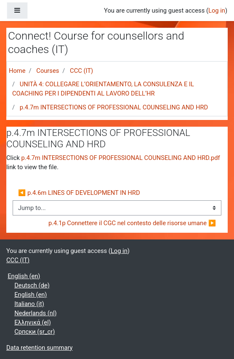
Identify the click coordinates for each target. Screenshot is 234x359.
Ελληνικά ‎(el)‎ (32, 322)
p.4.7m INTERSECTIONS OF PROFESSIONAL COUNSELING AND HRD (114, 107)
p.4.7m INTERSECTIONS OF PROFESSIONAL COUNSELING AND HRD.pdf (120, 158)
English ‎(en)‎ (24, 276)
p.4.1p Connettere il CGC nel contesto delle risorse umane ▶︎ (132, 223)
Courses (47, 70)
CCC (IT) (81, 70)
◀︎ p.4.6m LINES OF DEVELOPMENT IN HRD (79, 193)
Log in (216, 10)
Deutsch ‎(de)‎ (32, 285)
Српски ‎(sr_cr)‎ (34, 331)
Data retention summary (39, 347)
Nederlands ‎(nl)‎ (35, 313)
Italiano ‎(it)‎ (29, 304)
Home (17, 70)
